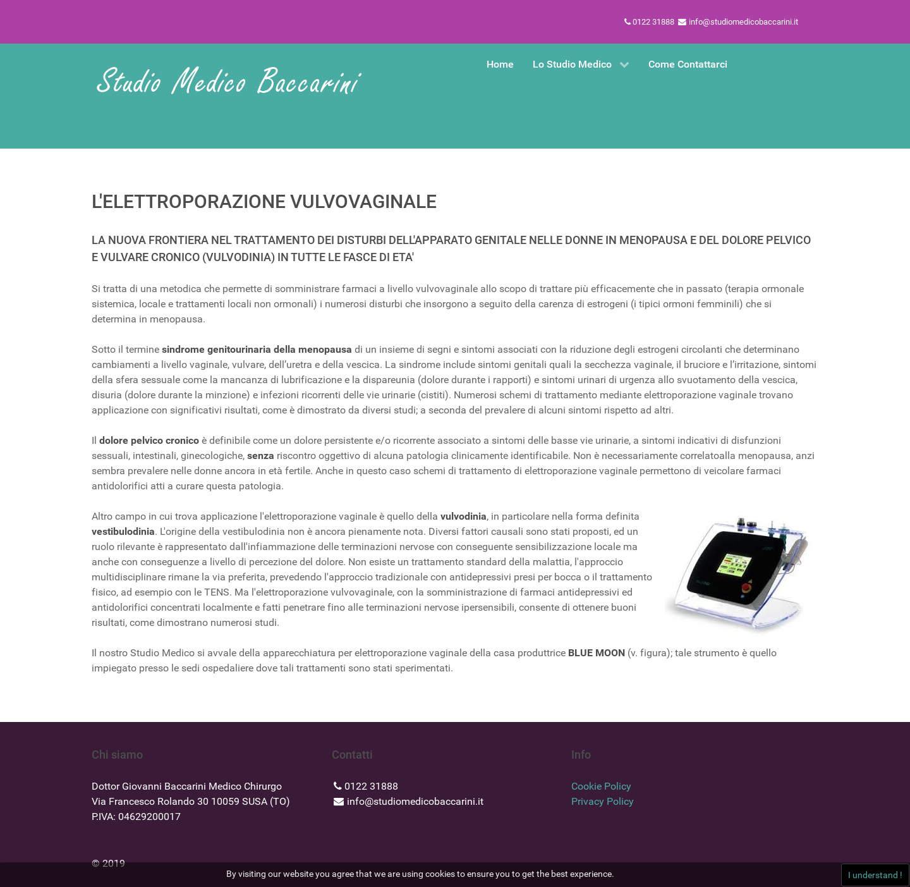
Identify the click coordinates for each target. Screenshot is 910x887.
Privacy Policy (602, 801)
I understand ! (875, 875)
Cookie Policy (601, 786)
